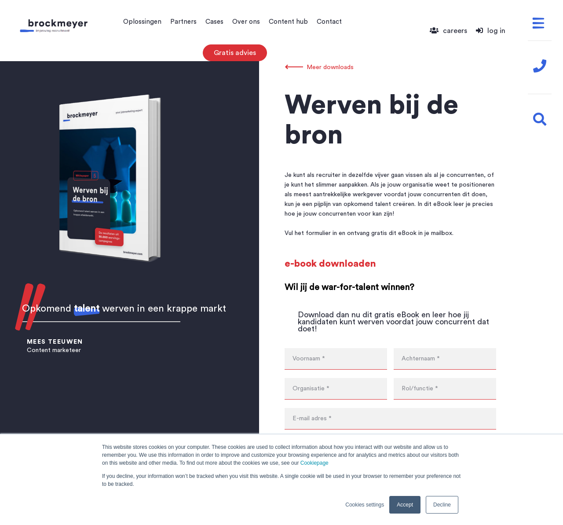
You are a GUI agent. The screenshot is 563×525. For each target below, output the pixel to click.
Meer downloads (330, 67)
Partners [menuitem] (183, 21)
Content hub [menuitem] (288, 21)
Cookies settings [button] (364, 505)
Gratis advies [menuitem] (235, 52)
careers (448, 30)
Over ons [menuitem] (246, 21)
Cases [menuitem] (214, 21)
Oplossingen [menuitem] (142, 21)
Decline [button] (442, 505)
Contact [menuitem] (329, 21)
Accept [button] (405, 505)
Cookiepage (314, 463)
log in (490, 30)
